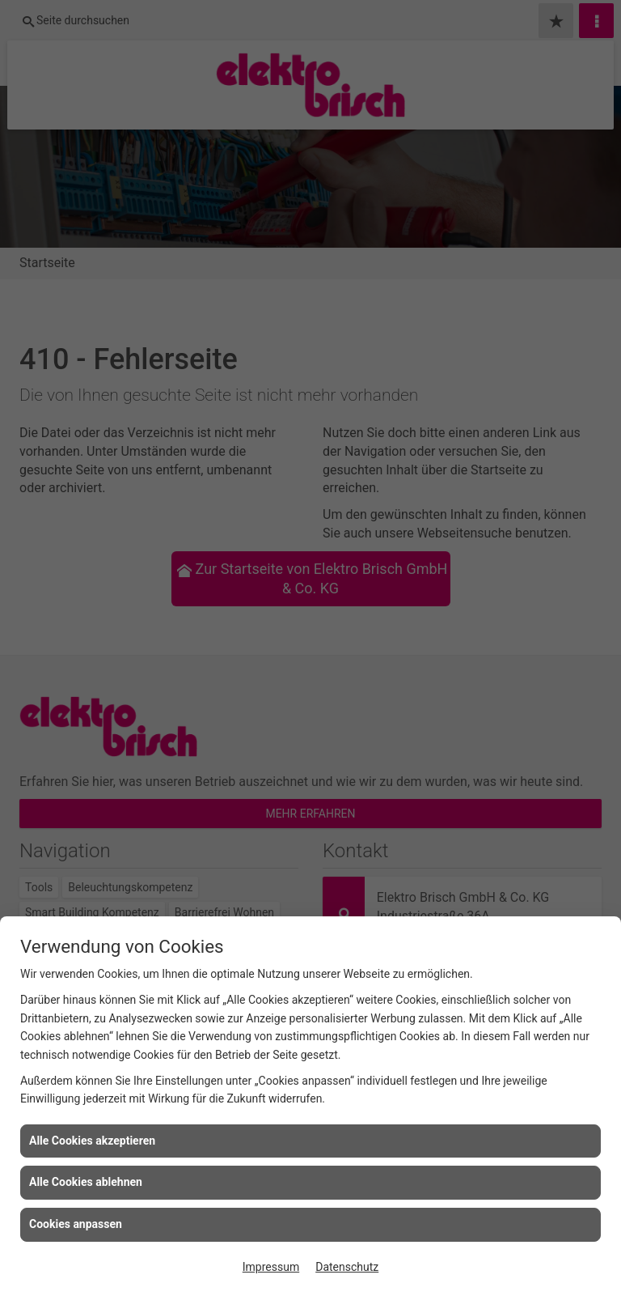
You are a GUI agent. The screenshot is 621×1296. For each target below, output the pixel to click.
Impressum (271, 1266)
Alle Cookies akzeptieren (92, 1140)
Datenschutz (346, 1266)
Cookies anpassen (75, 1223)
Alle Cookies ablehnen (85, 1181)
